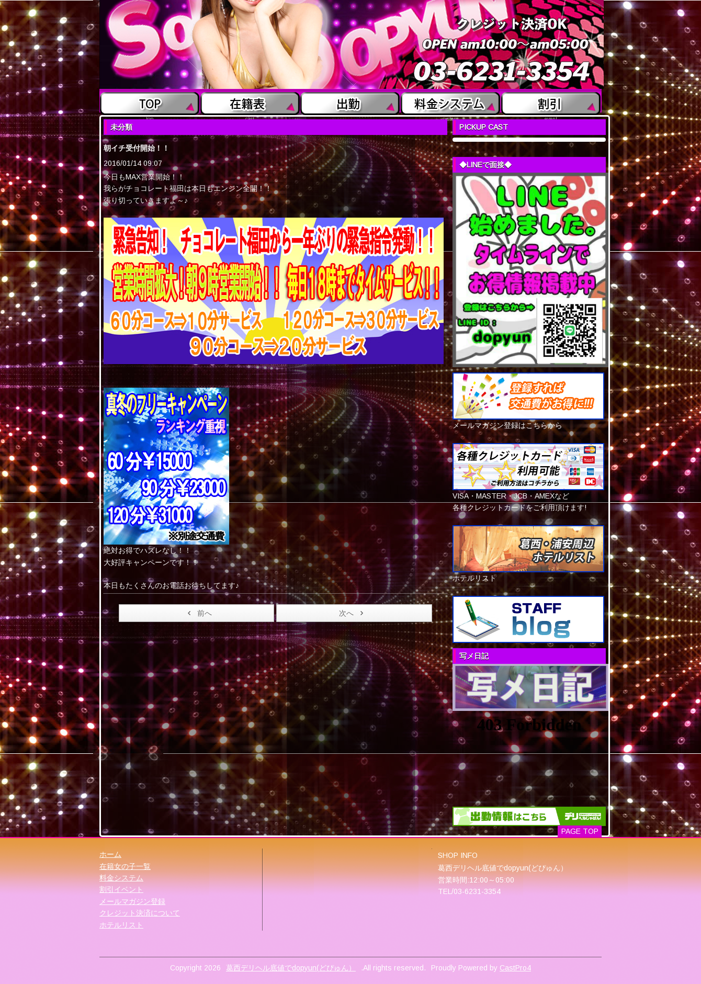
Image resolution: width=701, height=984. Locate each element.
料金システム (121, 878)
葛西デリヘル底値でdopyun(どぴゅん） (291, 968)
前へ (198, 613)
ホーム (110, 854)
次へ (353, 613)
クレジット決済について (139, 913)
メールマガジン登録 (132, 901)
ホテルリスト (121, 925)
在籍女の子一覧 (125, 866)
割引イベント (121, 889)
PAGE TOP (579, 831)
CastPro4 (515, 968)
